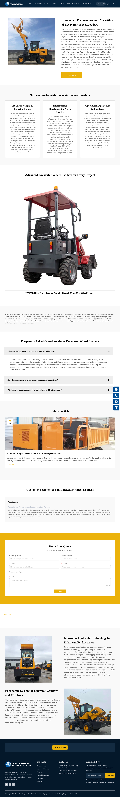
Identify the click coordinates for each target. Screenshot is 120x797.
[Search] (101, 4)
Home (30, 4)
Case (54, 4)
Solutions (47, 4)
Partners (40, 773)
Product (38, 4)
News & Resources (43, 776)
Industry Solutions (43, 770)
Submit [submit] (60, 591)
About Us (60, 4)
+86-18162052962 (70, 771)
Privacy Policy (74, 793)
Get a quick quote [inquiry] (60, 748)
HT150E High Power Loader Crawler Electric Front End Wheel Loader (60, 293)
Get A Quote (71, 75)
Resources (76, 4)
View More (11, 465)
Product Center (42, 766)
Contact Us (87, 4)
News (68, 4)
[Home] (14, 4)
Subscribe (109, 776)
